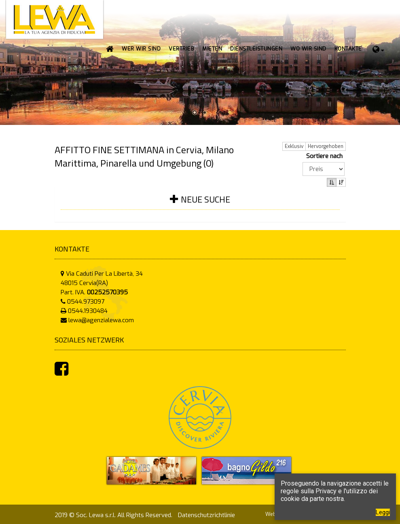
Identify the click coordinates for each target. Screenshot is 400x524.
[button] (181, 49)
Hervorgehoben (325, 146)
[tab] (200, 204)
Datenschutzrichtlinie (206, 515)
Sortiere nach (326, 156)
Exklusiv (294, 146)
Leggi (383, 512)
